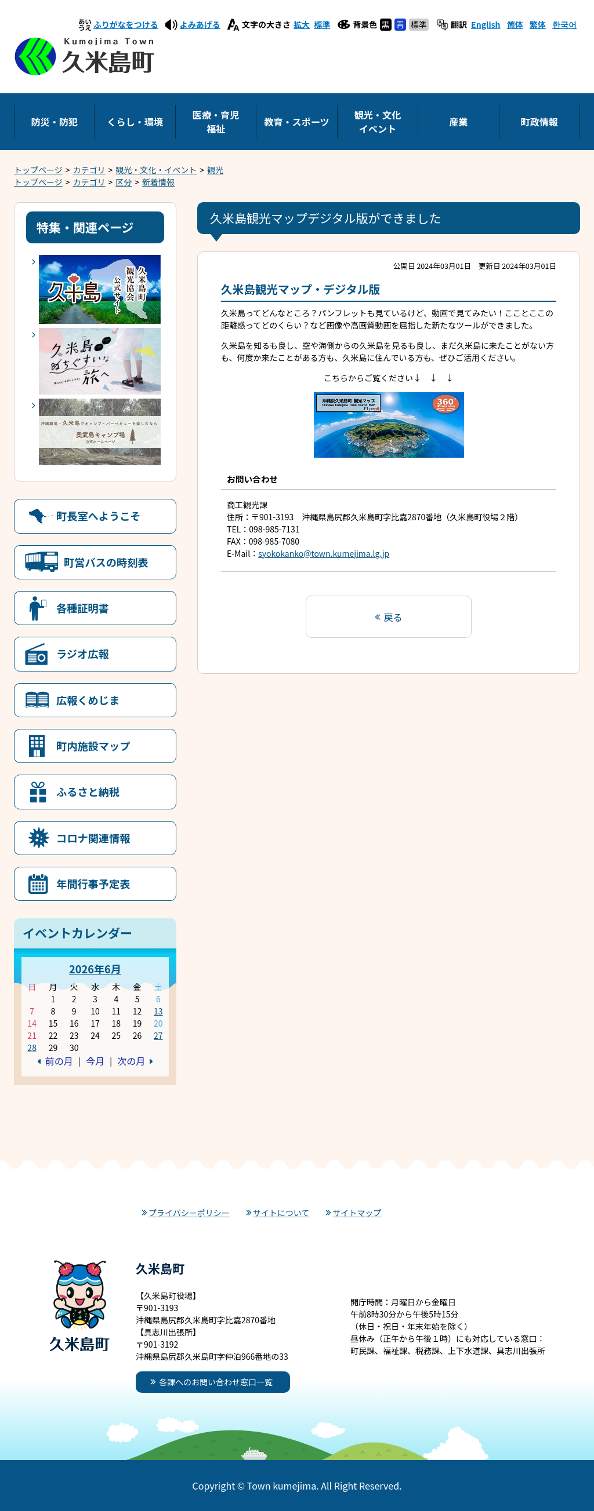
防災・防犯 (54, 122)
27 (158, 1035)
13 (158, 1011)
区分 (123, 182)
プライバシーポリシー (189, 1212)
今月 (95, 1061)
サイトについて (281, 1212)
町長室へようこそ (98, 515)
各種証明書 (82, 607)
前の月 (59, 1061)
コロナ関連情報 (93, 837)
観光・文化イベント (377, 122)
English (486, 24)
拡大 (302, 24)
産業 (458, 122)
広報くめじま (87, 699)
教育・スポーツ (296, 122)
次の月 (131, 1061)
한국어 (564, 24)
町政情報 (539, 122)
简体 (515, 24)
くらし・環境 (135, 122)
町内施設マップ (93, 745)
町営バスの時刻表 (106, 562)
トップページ (38, 170)
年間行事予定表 (93, 883)
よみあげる (200, 24)
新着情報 (158, 182)
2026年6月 (95, 968)
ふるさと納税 (87, 791)
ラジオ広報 (82, 653)
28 (32, 1047)
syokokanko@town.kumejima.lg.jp (323, 553)
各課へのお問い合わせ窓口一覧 (216, 1382)
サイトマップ (356, 1212)
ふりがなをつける (125, 24)
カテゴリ (89, 170)
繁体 (538, 24)
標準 (322, 24)
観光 (215, 170)
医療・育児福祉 (216, 122)
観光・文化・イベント (156, 170)
